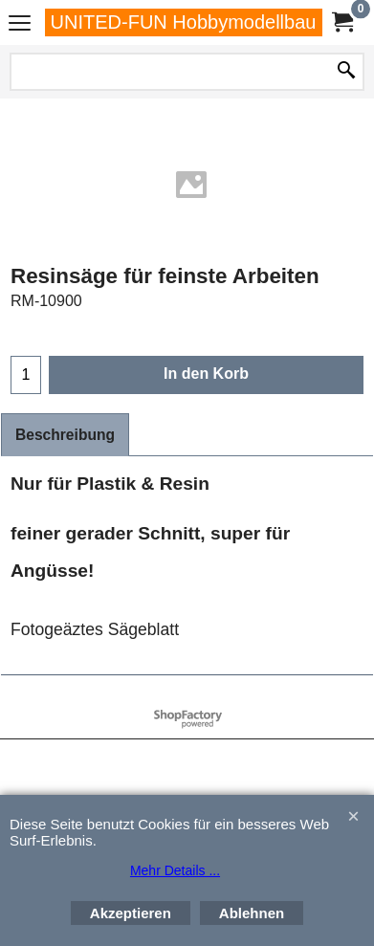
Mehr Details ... (175, 870)
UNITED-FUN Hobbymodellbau (184, 22)
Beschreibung (65, 435)
